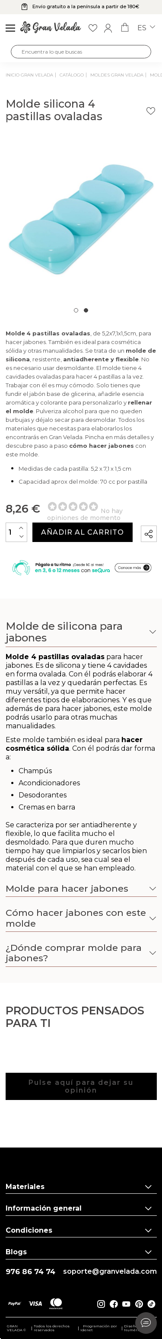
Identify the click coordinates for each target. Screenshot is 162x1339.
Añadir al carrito (82, 532)
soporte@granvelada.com (110, 1271)
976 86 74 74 (30, 1272)
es (146, 28)
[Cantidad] (16, 532)
